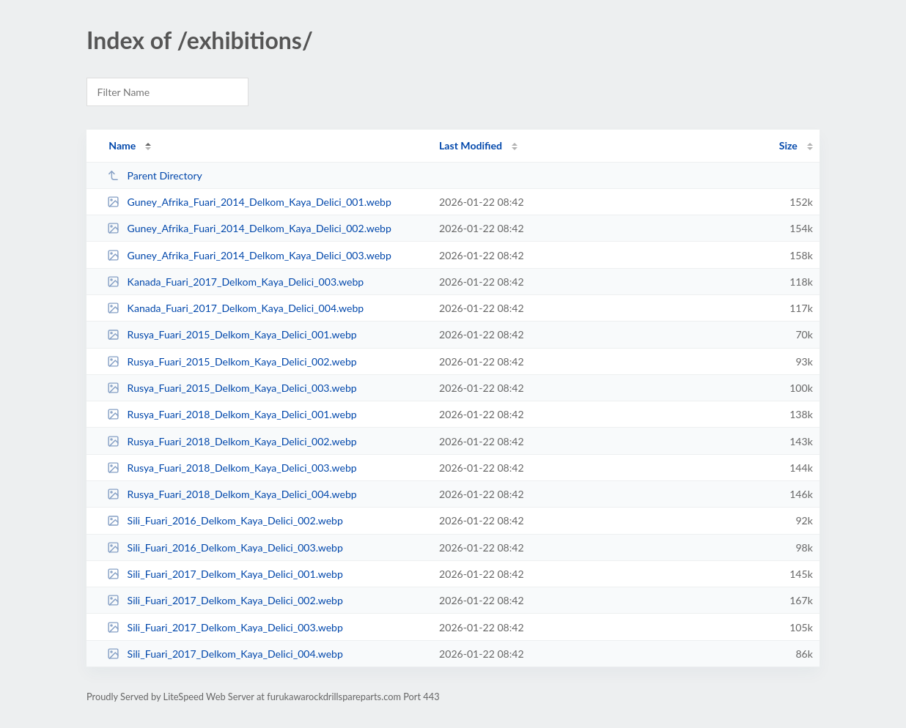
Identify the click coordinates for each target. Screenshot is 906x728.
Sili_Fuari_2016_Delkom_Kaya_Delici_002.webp (225, 520)
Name (122, 145)
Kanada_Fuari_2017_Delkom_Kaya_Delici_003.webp (235, 281)
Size (788, 145)
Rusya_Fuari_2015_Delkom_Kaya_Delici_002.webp (232, 361)
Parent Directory (154, 175)
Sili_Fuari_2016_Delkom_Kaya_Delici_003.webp (225, 547)
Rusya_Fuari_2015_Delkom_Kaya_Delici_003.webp (232, 388)
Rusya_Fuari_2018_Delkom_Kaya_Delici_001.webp (232, 414)
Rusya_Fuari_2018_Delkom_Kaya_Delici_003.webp (232, 467)
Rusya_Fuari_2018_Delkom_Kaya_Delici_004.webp (232, 494)
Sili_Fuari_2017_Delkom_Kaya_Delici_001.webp (225, 574)
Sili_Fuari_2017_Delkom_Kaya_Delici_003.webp (225, 627)
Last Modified (470, 145)
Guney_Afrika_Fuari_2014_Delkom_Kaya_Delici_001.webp (249, 202)
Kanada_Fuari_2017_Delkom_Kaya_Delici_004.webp (235, 308)
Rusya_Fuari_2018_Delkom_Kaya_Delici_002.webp (232, 441)
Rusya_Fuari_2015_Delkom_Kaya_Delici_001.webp (232, 334)
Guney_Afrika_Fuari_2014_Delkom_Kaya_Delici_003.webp (249, 255)
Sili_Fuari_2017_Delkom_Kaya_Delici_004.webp (225, 653)
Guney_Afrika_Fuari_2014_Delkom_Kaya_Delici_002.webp (249, 228)
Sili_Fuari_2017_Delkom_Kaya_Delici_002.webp (225, 600)
